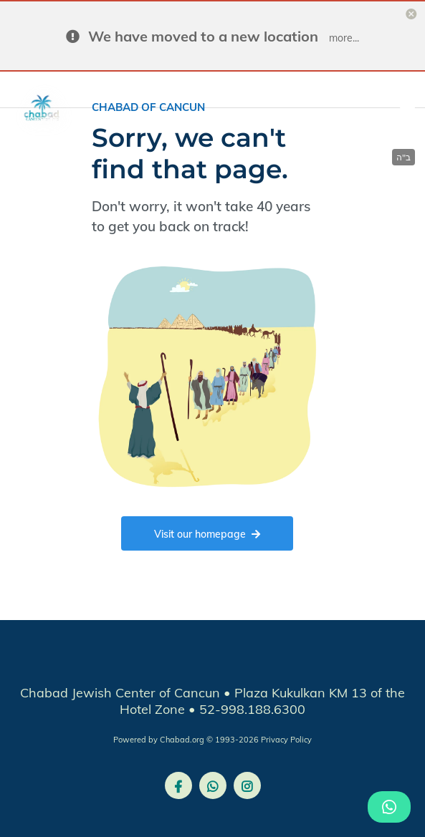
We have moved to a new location (203, 36)
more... (344, 38)
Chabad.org (182, 740)
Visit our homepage (207, 534)
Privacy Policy (286, 740)
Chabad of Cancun (148, 107)
